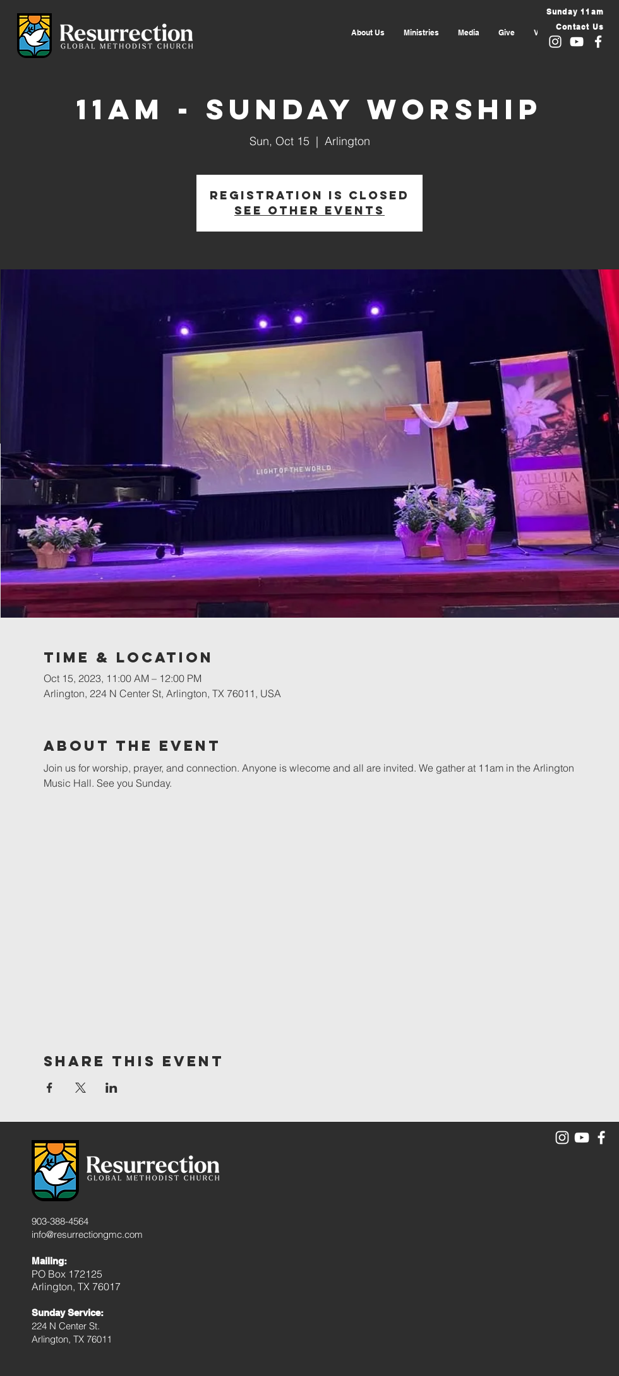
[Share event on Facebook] (50, 1088)
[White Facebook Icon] (598, 41)
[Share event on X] (81, 1088)
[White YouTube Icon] (576, 41)
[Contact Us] (573, 26)
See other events (309, 210)
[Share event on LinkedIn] (111, 1088)
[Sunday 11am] (573, 11)
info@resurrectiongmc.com (87, 1234)
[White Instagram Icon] (555, 41)
